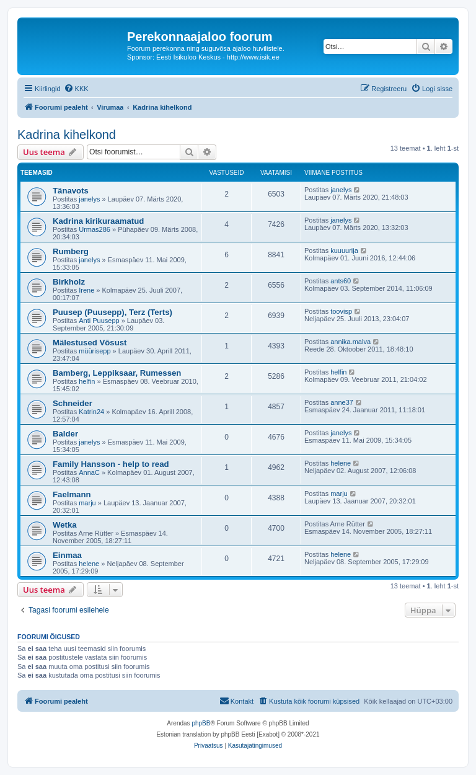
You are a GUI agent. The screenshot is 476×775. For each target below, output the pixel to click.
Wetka (65, 524)
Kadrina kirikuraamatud (98, 221)
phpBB (201, 723)
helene (340, 463)
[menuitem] (76, 88)
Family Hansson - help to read (111, 464)
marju (87, 503)
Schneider (72, 403)
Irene (86, 290)
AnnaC (89, 472)
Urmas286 (94, 229)
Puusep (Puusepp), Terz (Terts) (112, 312)
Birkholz (69, 281)
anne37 (341, 402)
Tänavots (71, 190)
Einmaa (67, 555)
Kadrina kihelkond (66, 134)
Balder (65, 433)
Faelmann (72, 494)
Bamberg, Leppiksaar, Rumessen (117, 373)
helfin (87, 381)
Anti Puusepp (99, 320)
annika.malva (350, 341)
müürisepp (94, 351)
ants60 (340, 281)
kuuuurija (344, 250)
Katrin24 (91, 411)
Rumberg (71, 251)
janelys (89, 199)
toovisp (341, 311)
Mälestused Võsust (89, 342)
